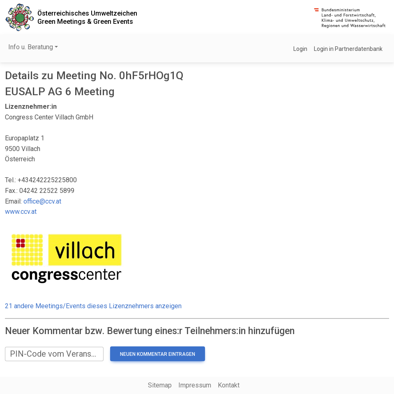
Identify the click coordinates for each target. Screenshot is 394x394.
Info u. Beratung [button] (30, 47)
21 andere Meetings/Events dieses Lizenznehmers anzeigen (93, 306)
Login (300, 49)
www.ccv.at (21, 211)
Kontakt (229, 385)
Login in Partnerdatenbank (348, 49)
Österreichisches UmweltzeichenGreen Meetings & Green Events (87, 17)
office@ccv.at (42, 201)
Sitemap (160, 385)
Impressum (194, 385)
